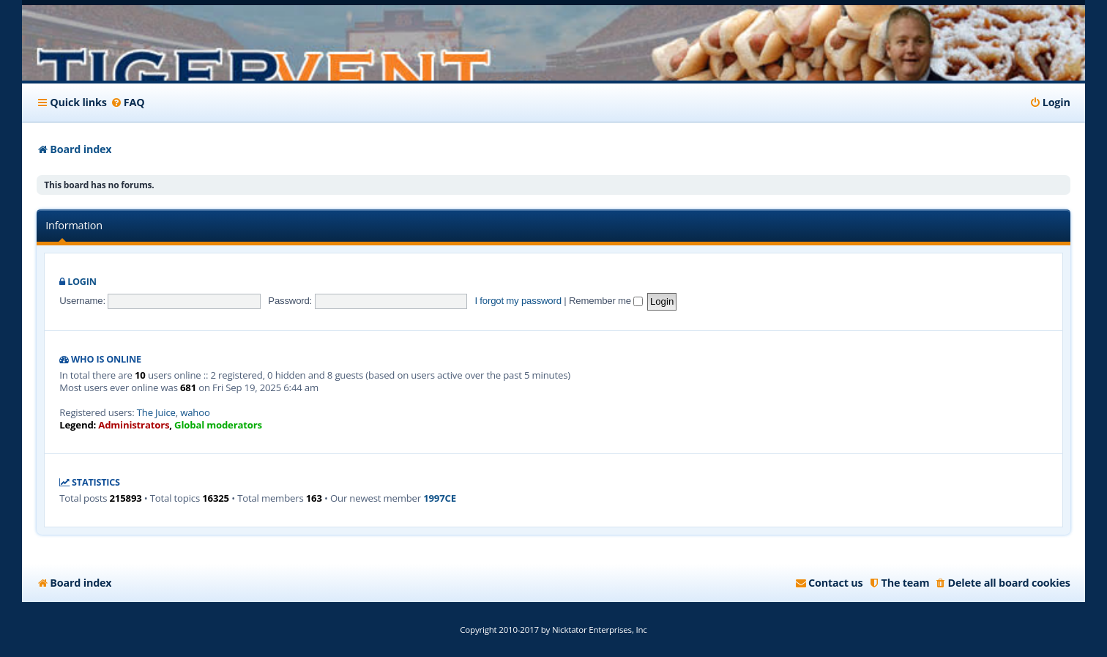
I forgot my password (517, 300)
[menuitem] (128, 102)
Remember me (606, 300)
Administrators (133, 425)
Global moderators (218, 425)
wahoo (195, 413)
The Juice (156, 413)
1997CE (439, 498)
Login (82, 281)
